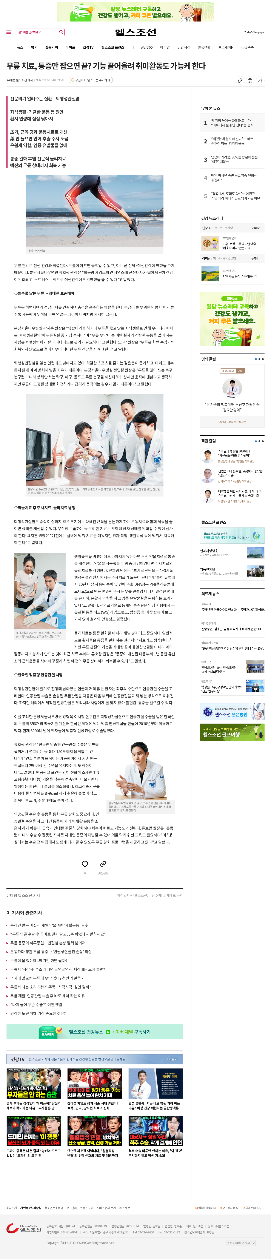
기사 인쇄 (250, 80)
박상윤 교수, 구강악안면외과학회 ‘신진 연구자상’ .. (222, 689)
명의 (34, 47)
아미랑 (165, 47)
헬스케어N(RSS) (207, 1208)
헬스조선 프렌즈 (112, 47)
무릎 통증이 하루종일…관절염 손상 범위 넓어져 (48, 942)
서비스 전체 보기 (106, 1208)
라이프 (70, 47)
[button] (256, 359)
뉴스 (20, 47)
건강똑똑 (247, 47)
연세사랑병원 (209, 550)
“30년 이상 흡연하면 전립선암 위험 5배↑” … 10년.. (232, 648)
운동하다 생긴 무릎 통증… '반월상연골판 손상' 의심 (51, 951)
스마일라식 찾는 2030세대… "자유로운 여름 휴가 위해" (236, 453)
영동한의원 (207, 569)
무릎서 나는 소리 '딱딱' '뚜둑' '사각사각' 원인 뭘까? (50, 987)
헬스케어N (226, 47)
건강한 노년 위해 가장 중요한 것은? (38, 1013)
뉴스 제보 (124, 1208)
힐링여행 (204, 47)
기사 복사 (240, 80)
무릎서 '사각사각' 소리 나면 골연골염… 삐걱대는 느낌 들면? (57, 969)
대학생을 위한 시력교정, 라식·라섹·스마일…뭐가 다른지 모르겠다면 (240, 493)
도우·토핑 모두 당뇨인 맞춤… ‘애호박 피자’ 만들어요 (240, 246)
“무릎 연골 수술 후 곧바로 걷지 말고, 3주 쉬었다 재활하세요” (58, 934)
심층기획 (51, 47)
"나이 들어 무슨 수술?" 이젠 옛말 (36, 1004)
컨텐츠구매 (86, 1208)
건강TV (88, 47)
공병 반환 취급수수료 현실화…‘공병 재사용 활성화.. (233, 609)
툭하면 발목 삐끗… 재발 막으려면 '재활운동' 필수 (49, 925)
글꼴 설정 (260, 80)
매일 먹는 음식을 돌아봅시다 (240, 276)
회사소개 (11, 1208)
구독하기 (255, 228)
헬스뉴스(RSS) (253, 1208)
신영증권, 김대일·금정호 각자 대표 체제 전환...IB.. (231, 629)
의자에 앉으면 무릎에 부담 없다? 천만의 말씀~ (46, 978)
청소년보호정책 (54, 1208)
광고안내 (71, 1208)
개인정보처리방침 (30, 1208)
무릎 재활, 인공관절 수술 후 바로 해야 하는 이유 (47, 995)
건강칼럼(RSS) (230, 1208)
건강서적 (183, 47)
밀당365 (147, 47)
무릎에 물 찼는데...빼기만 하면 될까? (38, 960)
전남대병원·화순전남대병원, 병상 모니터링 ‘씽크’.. (219, 670)
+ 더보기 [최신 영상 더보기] (172, 1059)
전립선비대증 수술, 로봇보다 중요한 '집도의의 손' (240, 473)
